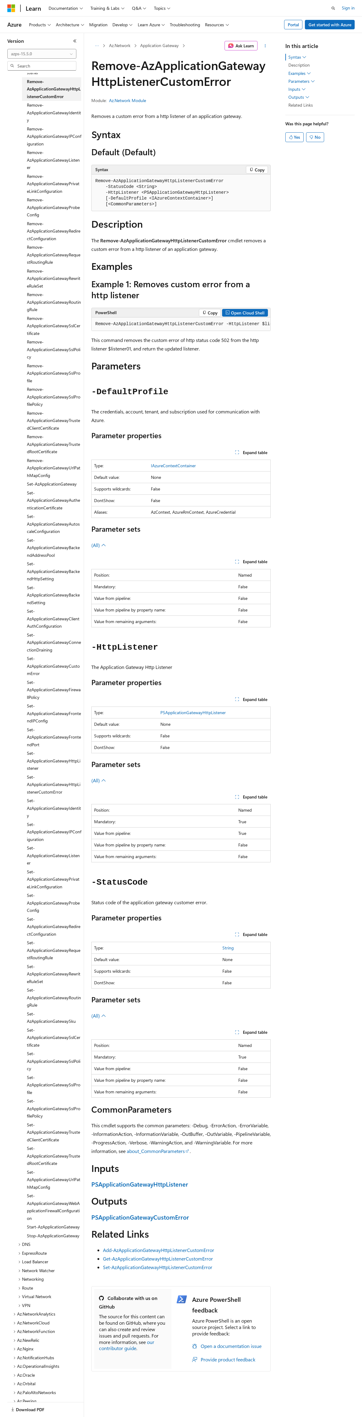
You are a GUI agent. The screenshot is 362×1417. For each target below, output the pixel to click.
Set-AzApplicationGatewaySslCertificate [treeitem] (53, 1037)
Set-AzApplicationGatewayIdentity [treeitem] (54, 808)
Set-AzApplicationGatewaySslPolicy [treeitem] (53, 1061)
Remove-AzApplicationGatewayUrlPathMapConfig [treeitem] (53, 467)
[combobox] (41, 54)
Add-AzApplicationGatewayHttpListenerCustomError (158, 1250)
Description (299, 65)
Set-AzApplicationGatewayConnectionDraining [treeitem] (54, 642)
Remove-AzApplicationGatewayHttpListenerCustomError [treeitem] (54, 89)
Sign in (348, 8)
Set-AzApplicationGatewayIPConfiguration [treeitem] (54, 831)
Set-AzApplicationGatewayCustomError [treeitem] (53, 665)
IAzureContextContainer (173, 465)
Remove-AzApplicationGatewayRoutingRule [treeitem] (54, 302)
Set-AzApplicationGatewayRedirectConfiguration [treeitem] (53, 926)
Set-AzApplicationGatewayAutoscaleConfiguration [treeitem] (53, 523)
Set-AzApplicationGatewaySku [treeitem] (51, 1017)
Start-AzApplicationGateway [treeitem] (53, 1227)
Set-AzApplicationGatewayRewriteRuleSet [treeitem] (53, 974)
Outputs (298, 97)
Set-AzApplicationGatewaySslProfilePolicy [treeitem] (53, 1108)
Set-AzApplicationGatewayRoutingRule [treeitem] (54, 997)
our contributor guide (126, 1345)
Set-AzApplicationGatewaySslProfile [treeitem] (53, 1084)
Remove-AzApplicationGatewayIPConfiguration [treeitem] (54, 136)
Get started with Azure (330, 25)
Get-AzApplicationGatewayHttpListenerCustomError (158, 1258)
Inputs (297, 89)
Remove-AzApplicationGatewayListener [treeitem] (53, 159)
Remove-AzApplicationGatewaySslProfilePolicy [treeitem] (53, 396)
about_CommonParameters (156, 1151)
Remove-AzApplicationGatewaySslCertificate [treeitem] (53, 325)
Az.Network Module (127, 100)
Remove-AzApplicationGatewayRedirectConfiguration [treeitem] (53, 231)
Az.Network (119, 45)
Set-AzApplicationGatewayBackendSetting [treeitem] (53, 595)
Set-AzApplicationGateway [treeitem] (52, 484)
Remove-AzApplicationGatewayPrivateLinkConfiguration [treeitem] (53, 183)
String (228, 948)
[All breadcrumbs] (96, 46)
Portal (293, 25)
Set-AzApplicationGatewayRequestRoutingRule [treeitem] (53, 950)
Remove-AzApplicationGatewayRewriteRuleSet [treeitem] (53, 278)
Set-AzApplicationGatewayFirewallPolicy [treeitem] (54, 689)
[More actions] (265, 46)
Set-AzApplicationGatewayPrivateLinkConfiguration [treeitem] (53, 879)
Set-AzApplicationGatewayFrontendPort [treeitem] (54, 737)
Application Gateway (159, 45)
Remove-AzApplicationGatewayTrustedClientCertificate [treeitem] (53, 420)
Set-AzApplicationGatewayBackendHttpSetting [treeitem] (53, 571)
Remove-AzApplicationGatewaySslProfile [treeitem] (53, 373)
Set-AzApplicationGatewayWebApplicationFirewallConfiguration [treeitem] (53, 1207)
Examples (299, 73)
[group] (181, 324)
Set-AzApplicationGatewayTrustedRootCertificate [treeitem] (53, 1155)
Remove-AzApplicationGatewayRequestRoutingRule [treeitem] (53, 254)
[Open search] (333, 8)
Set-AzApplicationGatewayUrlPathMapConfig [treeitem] (53, 1179)
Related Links (300, 105)
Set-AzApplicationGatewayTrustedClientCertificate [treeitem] (53, 1132)
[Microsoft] (11, 8)
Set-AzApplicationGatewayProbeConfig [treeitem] (53, 902)
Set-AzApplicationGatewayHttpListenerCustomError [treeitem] (53, 784)
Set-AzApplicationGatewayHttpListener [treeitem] (53, 760)
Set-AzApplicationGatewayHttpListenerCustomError (157, 1267)
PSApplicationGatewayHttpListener (193, 712)
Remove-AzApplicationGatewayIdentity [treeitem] (54, 112)
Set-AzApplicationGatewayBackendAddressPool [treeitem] (53, 547)
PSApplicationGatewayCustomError (140, 1217)
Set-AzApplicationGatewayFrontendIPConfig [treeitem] (54, 713)
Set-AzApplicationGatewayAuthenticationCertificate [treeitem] (53, 500)
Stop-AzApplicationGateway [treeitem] (53, 1236)
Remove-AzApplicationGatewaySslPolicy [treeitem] (53, 349)
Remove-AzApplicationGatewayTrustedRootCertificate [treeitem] (53, 444)
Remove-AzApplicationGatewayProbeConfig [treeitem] (53, 207)
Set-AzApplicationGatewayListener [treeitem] (53, 855)
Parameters (301, 81)
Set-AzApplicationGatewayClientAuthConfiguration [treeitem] (53, 618)
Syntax (297, 57)
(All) (98, 545)
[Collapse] (74, 40)
